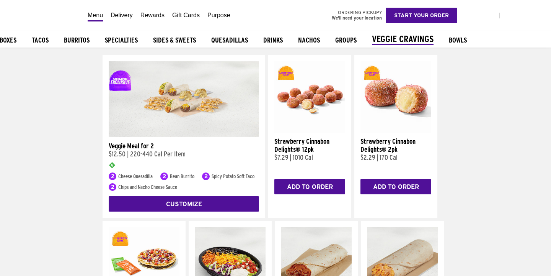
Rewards (152, 15)
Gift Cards (186, 15)
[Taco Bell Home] (42, 15)
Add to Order (310, 187)
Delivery (122, 15)
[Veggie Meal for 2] (184, 135)
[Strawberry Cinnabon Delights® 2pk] (395, 131)
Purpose (218, 15)
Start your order (421, 15)
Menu (95, 15)
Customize (184, 204)
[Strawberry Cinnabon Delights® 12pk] (309, 131)
